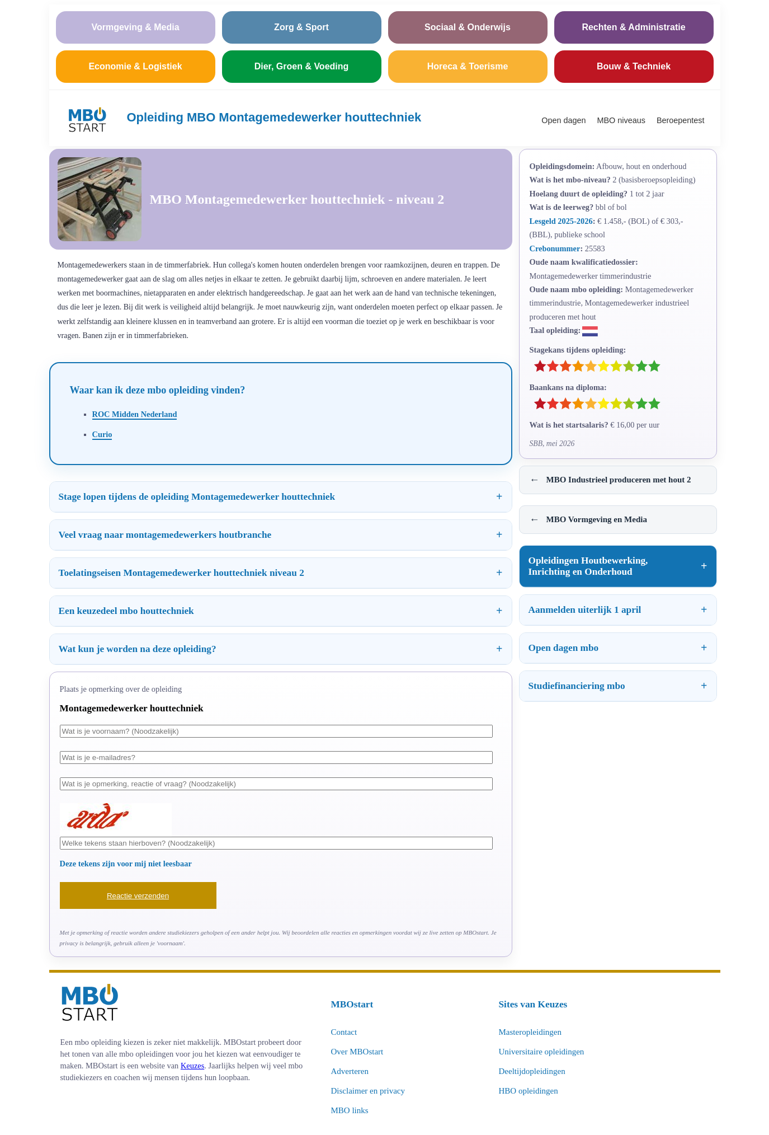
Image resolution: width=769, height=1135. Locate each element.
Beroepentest (681, 120)
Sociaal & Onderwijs (467, 27)
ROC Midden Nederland (134, 414)
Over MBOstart (357, 1051)
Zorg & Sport (301, 27)
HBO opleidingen (528, 1090)
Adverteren (350, 1071)
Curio (102, 434)
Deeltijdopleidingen (532, 1071)
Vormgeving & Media (135, 27)
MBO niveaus (621, 120)
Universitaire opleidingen (541, 1051)
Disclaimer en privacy (368, 1090)
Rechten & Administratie (633, 27)
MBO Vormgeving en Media (588, 520)
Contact (344, 1032)
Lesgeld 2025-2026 (561, 221)
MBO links (350, 1110)
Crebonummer (555, 248)
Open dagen (563, 120)
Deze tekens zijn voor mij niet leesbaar (126, 863)
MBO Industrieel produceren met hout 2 (610, 480)
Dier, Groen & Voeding (301, 66)
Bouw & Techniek (634, 66)
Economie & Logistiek (135, 66)
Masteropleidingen (530, 1032)
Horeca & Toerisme (467, 66)
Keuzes (192, 1065)
